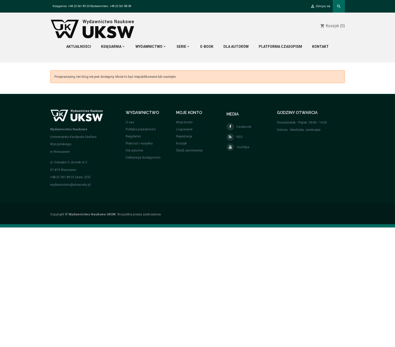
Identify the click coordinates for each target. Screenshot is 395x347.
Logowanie (184, 129)
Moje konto (184, 122)
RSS (234, 137)
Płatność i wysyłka (139, 143)
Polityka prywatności (141, 129)
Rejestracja (184, 136)
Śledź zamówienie (189, 150)
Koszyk (181, 143)
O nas (130, 122)
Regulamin (133, 136)
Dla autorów (134, 150)
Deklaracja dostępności (143, 157)
